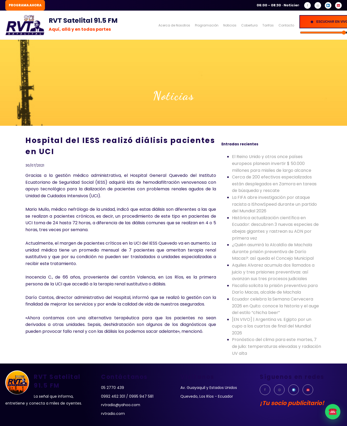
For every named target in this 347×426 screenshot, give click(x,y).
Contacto (286, 25)
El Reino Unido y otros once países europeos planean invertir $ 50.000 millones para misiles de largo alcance (271, 163)
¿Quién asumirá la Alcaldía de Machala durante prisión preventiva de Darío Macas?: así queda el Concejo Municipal (273, 251)
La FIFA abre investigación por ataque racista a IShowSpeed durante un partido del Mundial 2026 (274, 204)
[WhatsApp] (338, 5)
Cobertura (249, 25)
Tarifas (268, 25)
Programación (206, 25)
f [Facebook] (307, 5)
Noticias (229, 25)
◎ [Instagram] (317, 5)
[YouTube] (328, 5)
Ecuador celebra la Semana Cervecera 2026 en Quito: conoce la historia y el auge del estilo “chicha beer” (275, 306)
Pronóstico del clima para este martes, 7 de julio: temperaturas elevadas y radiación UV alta (276, 346)
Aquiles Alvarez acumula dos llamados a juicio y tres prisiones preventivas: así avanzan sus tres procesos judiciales (273, 272)
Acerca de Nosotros (174, 25)
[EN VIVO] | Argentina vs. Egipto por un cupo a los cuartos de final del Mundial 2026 (271, 326)
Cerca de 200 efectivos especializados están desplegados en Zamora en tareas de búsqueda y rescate (274, 184)
